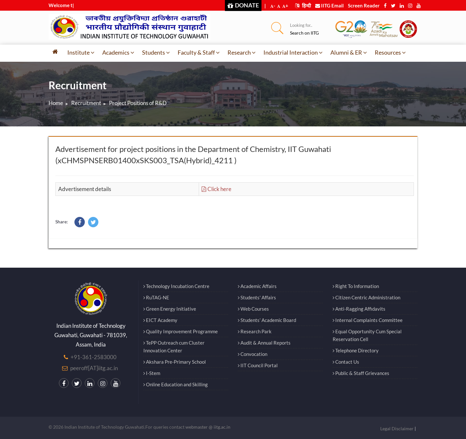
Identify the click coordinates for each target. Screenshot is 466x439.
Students (156, 52)
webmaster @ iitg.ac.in (207, 427)
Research (241, 52)
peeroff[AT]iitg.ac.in (94, 368)
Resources (390, 52)
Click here (216, 189)
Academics (118, 52)
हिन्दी (303, 5)
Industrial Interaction (293, 52)
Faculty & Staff (199, 52)
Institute (80, 52)
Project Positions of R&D (138, 103)
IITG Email (329, 5)
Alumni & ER (348, 52)
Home (56, 103)
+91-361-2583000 (93, 357)
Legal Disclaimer (397, 428)
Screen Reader (364, 5)
